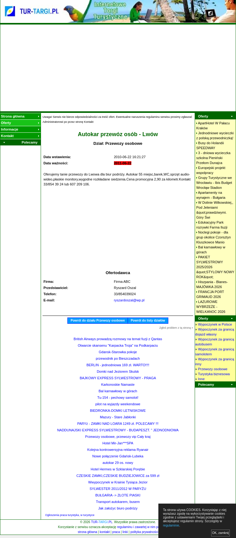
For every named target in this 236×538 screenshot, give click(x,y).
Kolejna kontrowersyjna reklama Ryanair (117, 449)
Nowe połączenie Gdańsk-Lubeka (117, 456)
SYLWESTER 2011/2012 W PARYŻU (117, 489)
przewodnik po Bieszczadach (118, 358)
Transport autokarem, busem (118, 502)
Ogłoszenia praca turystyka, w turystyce (70, 515)
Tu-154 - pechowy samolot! (117, 397)
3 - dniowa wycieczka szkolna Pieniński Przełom (213, 158)
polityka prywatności (144, 532)
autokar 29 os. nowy (117, 463)
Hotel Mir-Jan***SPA (117, 443)
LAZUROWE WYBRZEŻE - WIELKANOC (210, 306)
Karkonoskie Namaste (118, 384)
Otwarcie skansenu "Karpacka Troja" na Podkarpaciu (118, 345)
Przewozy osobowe (213, 369)
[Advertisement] (118, 67)
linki (125, 532)
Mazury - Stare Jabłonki (118, 417)
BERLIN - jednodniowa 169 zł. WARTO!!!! (117, 365)
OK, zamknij (220, 533)
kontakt (105, 532)
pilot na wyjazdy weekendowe (117, 404)
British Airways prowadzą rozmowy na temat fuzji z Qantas (118, 339)
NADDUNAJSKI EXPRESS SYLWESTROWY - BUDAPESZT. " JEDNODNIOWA (118, 430)
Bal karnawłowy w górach (117, 391)
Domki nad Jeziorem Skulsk (118, 371)
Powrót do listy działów (148, 320)
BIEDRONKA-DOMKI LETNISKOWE (118, 410)
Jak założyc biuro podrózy (118, 508)
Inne (201, 379)
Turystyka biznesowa (213, 374)
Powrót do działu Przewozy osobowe (97, 320)
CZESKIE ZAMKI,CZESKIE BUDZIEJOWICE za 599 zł (117, 476)
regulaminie (171, 525)
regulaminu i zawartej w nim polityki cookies (147, 527)
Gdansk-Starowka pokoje (118, 352)
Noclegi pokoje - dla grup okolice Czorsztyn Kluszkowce (213, 237)
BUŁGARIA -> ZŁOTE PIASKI (117, 495)
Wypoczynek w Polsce (215, 324)
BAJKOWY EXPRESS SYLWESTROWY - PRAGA (118, 378)
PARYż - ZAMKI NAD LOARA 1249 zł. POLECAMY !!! (118, 423)
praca (116, 532)
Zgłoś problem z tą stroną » (176, 327)
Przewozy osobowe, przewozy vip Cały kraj (117, 436)
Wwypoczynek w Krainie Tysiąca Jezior (118, 482)
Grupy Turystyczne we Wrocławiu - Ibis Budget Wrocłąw (214, 182)
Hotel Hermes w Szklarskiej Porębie (118, 469)
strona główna (87, 532)
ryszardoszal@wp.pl (129, 300)
